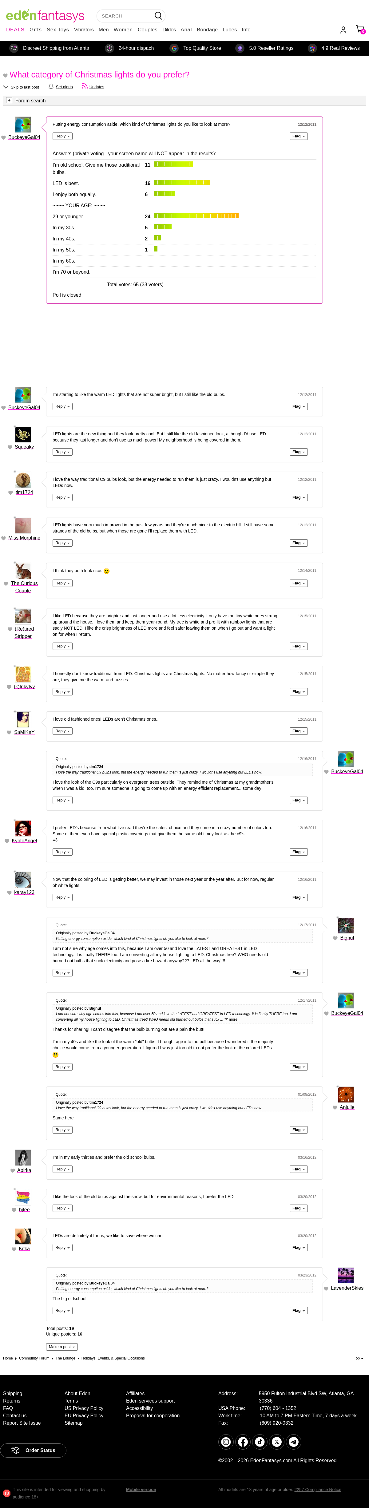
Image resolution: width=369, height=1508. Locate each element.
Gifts (36, 30)
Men (104, 30)
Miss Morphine (24, 537)
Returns (11, 1400)
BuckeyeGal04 (24, 137)
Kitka (24, 1248)
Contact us (14, 1415)
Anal (186, 30)
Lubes (230, 30)
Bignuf (347, 937)
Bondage (207, 30)
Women (123, 30)
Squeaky (24, 446)
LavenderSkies (347, 1288)
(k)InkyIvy (24, 686)
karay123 (24, 892)
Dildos (169, 30)
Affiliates (135, 1393)
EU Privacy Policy (84, 1415)
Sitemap (74, 1423)
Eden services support (150, 1400)
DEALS (15, 30)
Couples (147, 30)
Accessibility (139, 1408)
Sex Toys (58, 30)
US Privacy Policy (84, 1408)
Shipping (12, 1393)
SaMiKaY (24, 732)
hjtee (24, 1209)
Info (246, 30)
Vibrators (84, 30)
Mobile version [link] (141, 1489)
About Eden (77, 1393)
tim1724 (24, 492)
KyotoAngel (24, 840)
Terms (71, 1400)
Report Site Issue (22, 1423)
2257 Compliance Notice (317, 1489)
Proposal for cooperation (153, 1415)
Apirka (24, 1170)
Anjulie (347, 1107)
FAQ (8, 1408)
